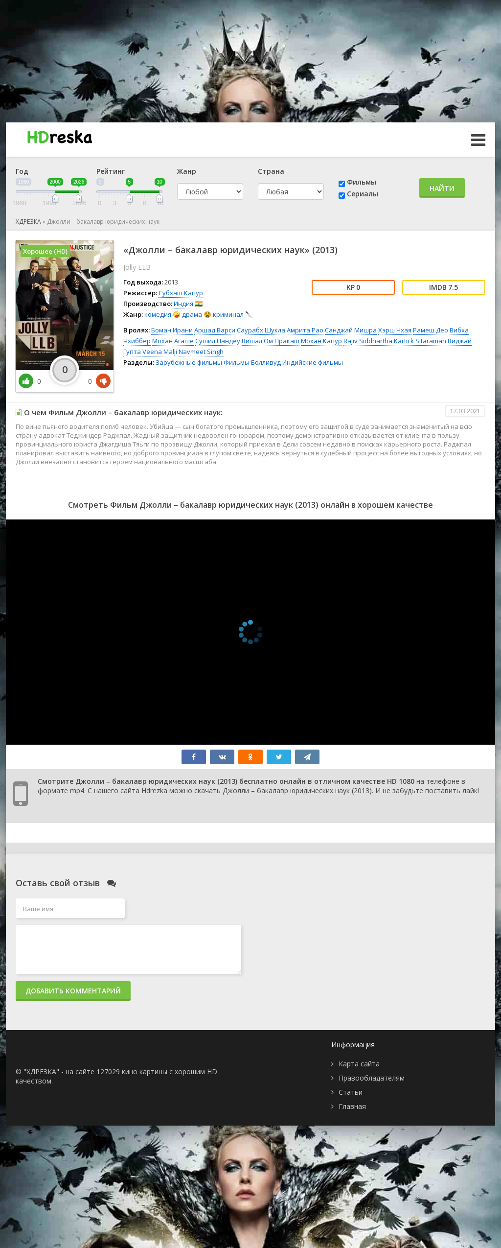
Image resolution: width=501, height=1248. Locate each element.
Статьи (351, 1092)
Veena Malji (159, 351)
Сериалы (362, 193)
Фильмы (361, 182)
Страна (271, 171)
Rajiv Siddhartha (367, 340)
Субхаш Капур (181, 292)
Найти (442, 188)
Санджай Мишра (351, 330)
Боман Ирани (172, 330)
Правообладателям (372, 1078)
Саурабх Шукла (261, 330)
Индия (183, 303)
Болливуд (266, 362)
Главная (352, 1106)
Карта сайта (359, 1063)
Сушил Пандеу (217, 340)
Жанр (186, 171)
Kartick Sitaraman (420, 340)
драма (192, 314)
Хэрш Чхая (394, 330)
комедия (157, 314)
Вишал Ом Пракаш (270, 340)
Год (22, 171)
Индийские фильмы (312, 362)
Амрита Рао (305, 330)
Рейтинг (110, 171)
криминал (228, 314)
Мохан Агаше (173, 340)
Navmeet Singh (201, 351)
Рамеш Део (430, 330)
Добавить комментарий (73, 990)
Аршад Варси (214, 330)
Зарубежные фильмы (189, 362)
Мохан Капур (321, 340)
